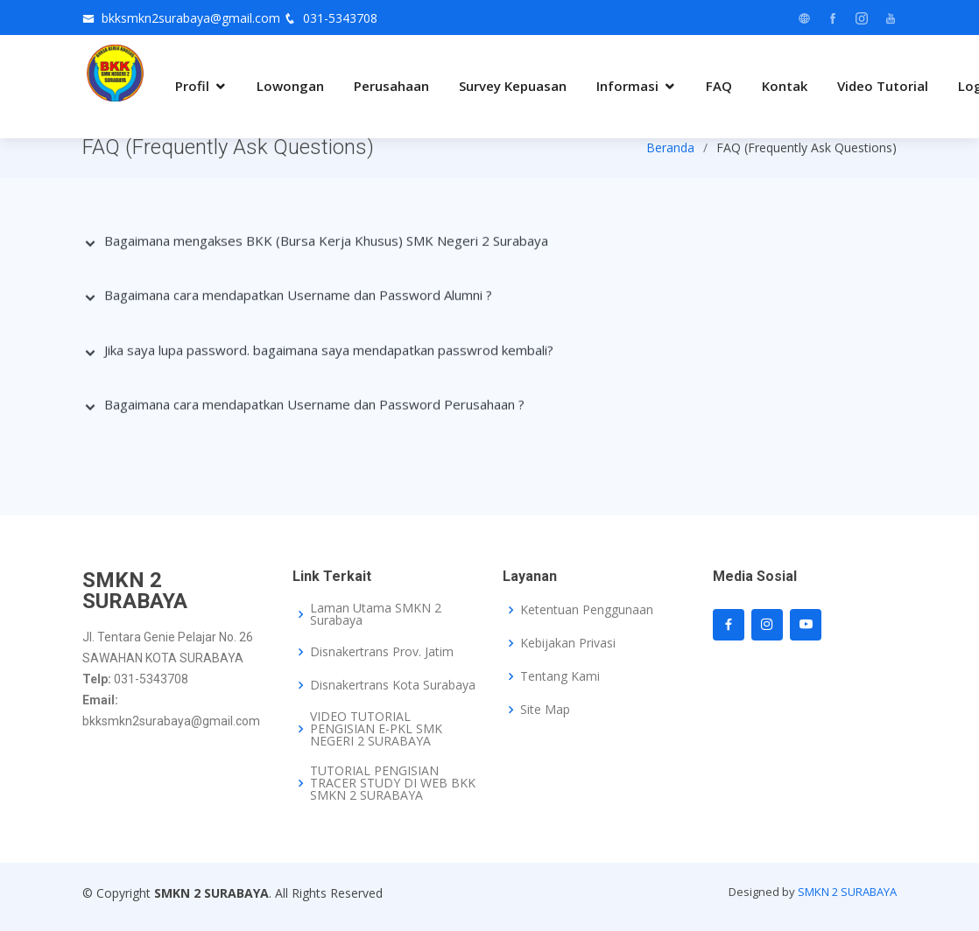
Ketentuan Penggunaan (586, 610)
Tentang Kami (560, 676)
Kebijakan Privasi (568, 643)
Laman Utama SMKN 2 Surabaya (375, 614)
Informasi (627, 85)
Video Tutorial (882, 85)
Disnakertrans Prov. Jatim (382, 652)
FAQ (719, 85)
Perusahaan (391, 85)
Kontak (784, 85)
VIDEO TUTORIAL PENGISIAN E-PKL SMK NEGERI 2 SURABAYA (376, 728)
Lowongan (290, 85)
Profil (192, 85)
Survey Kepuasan (513, 85)
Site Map (545, 710)
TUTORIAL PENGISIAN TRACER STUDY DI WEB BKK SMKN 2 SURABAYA (392, 783)
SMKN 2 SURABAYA (847, 892)
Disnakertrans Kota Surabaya (392, 685)
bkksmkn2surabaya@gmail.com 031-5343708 (239, 18)
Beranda (670, 149)
